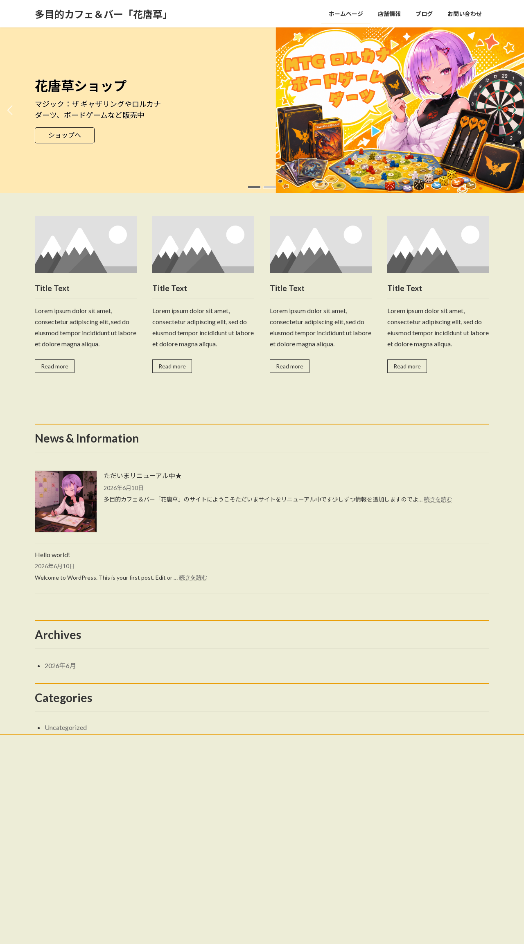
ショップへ (64, 135)
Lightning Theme (260, 930)
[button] (254, 187)
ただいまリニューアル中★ (143, 475)
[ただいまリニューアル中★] (66, 502)
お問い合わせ (57, 742)
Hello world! (52, 554)
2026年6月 (60, 665)
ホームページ (210, 790)
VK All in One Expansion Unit (315, 930)
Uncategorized (66, 727)
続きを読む (438, 499)
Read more (54, 366)
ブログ (202, 818)
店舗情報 (205, 804)
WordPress (217, 930)
